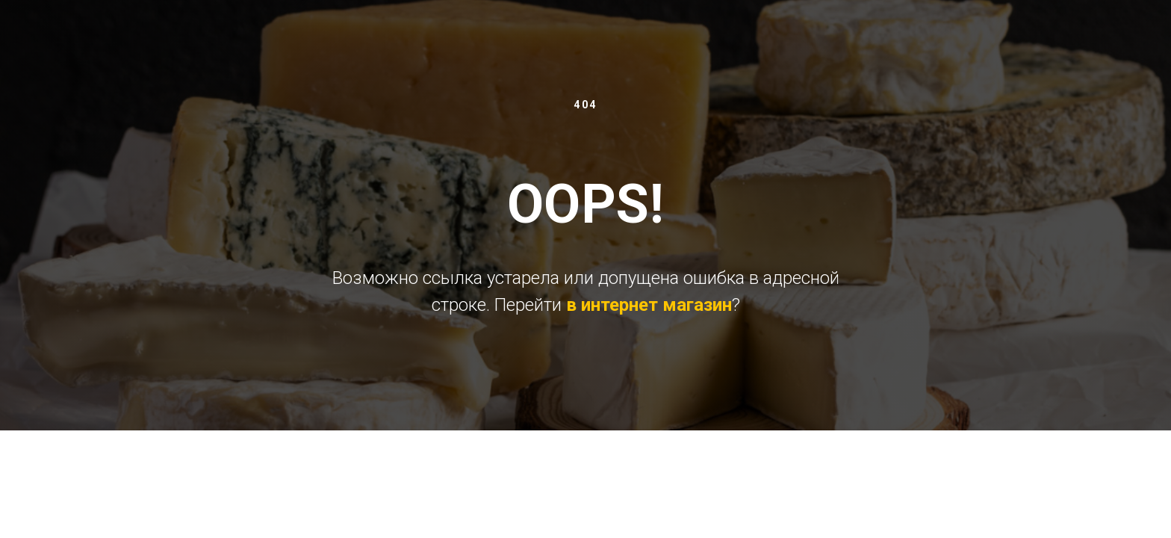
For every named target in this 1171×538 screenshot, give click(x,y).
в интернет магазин (649, 304)
